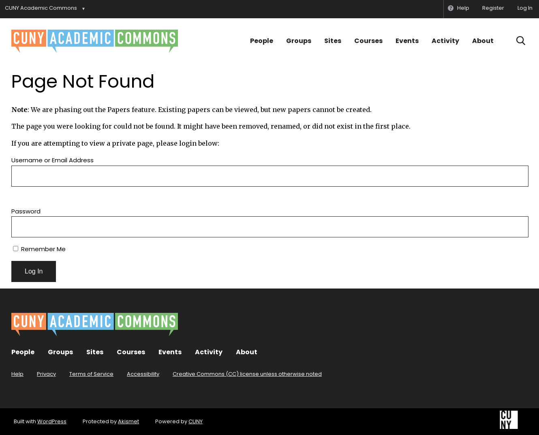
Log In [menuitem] (525, 8)
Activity (445, 40)
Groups (298, 40)
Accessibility (143, 374)
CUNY (195, 421)
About (483, 40)
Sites (332, 40)
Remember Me (39, 249)
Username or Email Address (52, 160)
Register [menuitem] (493, 8)
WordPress (51, 421)
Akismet (128, 421)
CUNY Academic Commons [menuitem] (41, 8)
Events (407, 40)
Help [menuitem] (463, 8)
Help (17, 374)
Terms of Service (91, 374)
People (261, 40)
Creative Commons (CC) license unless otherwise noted (247, 374)
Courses (368, 40)
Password (26, 211)
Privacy (46, 374)
